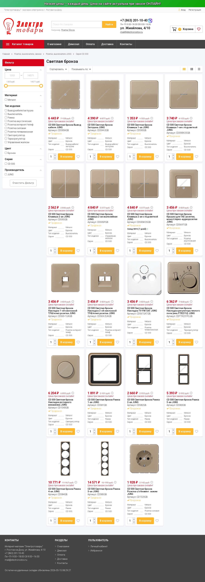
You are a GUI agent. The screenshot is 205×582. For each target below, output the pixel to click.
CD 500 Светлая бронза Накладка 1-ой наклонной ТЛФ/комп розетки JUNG (62, 311)
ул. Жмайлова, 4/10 (135, 28)
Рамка (9, 117)
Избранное (96, 550)
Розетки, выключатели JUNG (58, 54)
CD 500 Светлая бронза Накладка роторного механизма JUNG (60, 402)
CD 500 (10, 163)
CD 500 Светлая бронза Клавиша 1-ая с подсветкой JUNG (182, 127)
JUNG (9, 174)
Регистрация (195, 10)
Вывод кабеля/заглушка (19, 110)
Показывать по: (80, 69)
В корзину (66, 156)
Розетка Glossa (68, 30)
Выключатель (13, 114)
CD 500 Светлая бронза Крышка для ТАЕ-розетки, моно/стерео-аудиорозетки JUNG (182, 218)
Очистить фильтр (23, 182)
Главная (6, 54)
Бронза (10, 153)
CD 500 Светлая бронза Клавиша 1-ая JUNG (139, 126)
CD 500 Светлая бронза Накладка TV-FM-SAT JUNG (142, 309)
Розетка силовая (15, 128)
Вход (181, 10)
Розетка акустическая (18, 121)
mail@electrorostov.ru (131, 32)
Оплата (90, 44)
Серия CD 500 (82, 54)
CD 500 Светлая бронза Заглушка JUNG (100, 126)
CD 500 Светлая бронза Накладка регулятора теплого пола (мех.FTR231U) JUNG (183, 311)
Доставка (107, 44)
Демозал (73, 44)
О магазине (54, 44)
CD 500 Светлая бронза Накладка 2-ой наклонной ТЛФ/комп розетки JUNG (102, 311)
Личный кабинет (99, 546)
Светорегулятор (15, 135)
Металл (10, 100)
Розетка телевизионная (19, 131)
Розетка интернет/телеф (19, 124)
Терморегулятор (15, 138)
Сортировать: (57, 69)
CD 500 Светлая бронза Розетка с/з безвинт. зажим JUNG (142, 491)
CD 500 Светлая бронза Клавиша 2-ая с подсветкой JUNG (142, 216)
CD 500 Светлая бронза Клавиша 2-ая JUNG (60, 215)
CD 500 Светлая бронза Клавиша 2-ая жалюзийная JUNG (102, 216)
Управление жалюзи (17, 142)
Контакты (126, 44)
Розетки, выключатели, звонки (27, 54)
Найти (109, 24)
